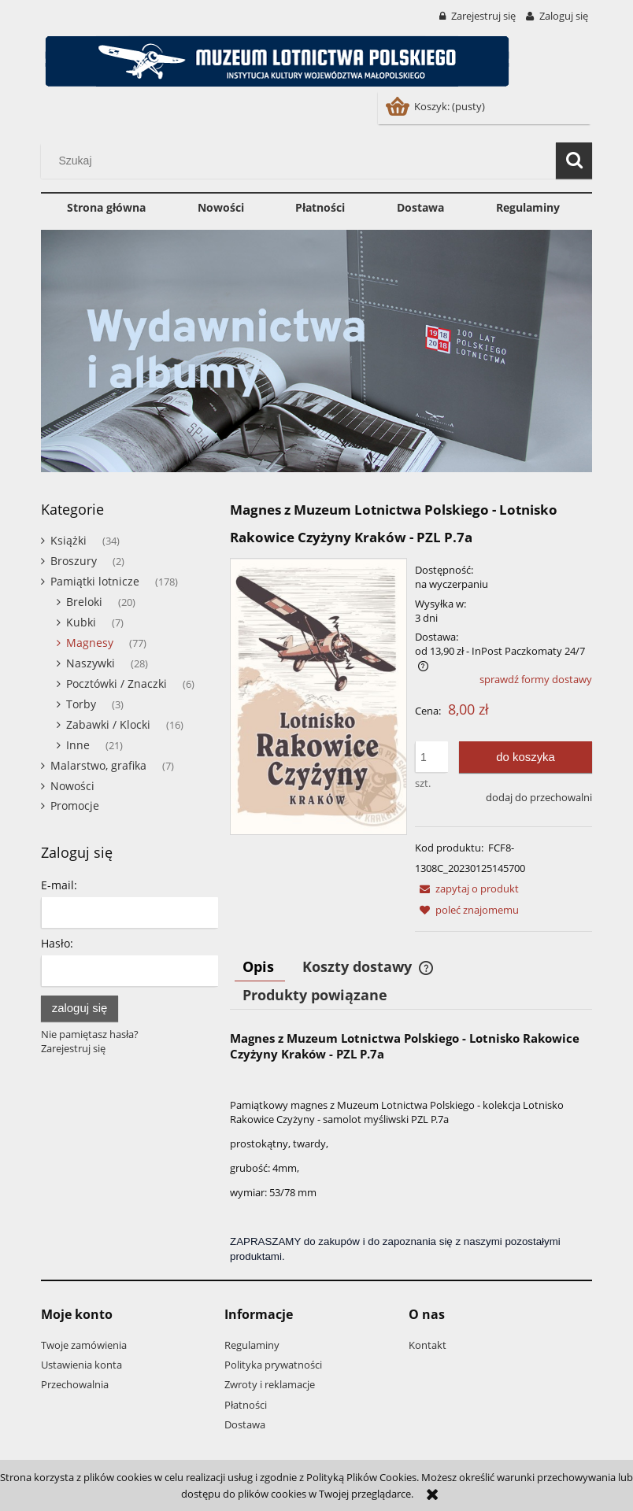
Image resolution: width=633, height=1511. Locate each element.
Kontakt (427, 1345)
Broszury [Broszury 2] (73, 560)
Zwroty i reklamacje (269, 1384)
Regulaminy (251, 1345)
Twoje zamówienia (84, 1345)
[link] (316, 351)
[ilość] (431, 757)
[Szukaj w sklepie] (302, 160)
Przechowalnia (75, 1384)
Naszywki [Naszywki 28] (90, 663)
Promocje (74, 805)
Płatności (245, 1405)
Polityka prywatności (273, 1365)
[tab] (260, 966)
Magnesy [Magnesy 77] (89, 642)
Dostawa (244, 1424)
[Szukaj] (574, 160)
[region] (316, 351)
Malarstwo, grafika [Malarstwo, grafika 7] (98, 765)
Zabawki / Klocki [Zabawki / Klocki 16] (108, 724)
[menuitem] (106, 208)
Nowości (72, 785)
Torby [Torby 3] (81, 703)
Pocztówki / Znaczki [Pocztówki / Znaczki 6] (116, 683)
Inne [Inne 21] (78, 744)
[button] (467, 888)
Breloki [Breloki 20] (84, 601)
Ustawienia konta (81, 1365)
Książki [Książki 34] (68, 540)
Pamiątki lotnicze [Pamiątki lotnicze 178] (94, 581)
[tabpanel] (411, 1147)
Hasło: (57, 943)
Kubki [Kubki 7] (81, 622)
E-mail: (59, 884)
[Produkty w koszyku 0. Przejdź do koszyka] (436, 106)
